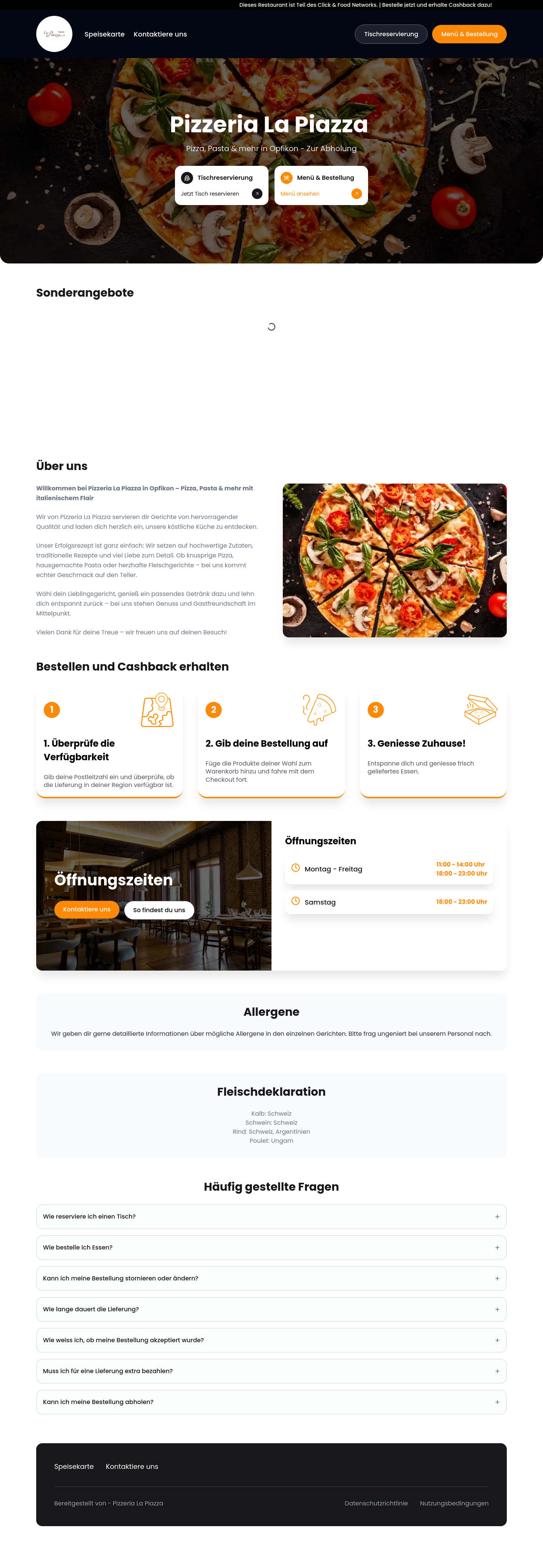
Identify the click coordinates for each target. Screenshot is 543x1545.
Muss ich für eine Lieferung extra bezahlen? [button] (271, 1371)
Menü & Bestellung (469, 34)
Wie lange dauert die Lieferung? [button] (271, 1309)
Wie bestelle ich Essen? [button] (271, 1247)
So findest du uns (160, 910)
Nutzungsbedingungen (454, 1503)
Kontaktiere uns (160, 34)
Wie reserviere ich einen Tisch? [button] (271, 1216)
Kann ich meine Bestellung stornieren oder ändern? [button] (271, 1278)
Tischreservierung (391, 34)
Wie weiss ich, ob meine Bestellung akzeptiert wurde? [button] (271, 1340)
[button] (221, 185)
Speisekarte (104, 34)
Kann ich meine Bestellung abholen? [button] (271, 1402)
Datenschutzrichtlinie (376, 1503)
